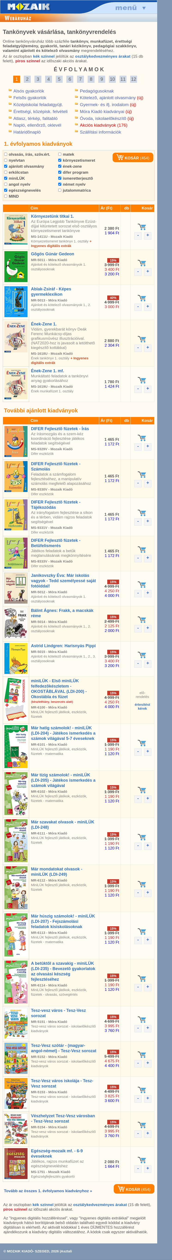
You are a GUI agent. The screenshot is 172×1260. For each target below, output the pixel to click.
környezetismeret (76, 160)
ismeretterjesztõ (75, 178)
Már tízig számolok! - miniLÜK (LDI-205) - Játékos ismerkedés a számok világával (63, 780)
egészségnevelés (22, 190)
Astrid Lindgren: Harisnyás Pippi (63, 645)
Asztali (66, 1251)
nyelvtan (14, 160)
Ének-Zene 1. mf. (47, 371)
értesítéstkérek (142, 706)
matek (66, 154)
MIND (11, 196)
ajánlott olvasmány (24, 166)
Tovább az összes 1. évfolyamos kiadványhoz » (48, 1191)
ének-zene (70, 166)
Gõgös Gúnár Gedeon (52, 254)
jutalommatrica (74, 190)
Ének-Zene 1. (44, 324)
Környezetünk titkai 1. (52, 216)
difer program (73, 172)
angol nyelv (17, 184)
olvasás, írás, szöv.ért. (27, 154)
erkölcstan (16, 172)
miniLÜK (14, 178)
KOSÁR (128, 158)
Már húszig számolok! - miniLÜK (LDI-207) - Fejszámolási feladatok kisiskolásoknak (63, 921)
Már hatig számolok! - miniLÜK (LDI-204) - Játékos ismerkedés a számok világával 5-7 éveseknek (63, 733)
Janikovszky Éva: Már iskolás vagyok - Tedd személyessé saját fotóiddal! (63, 580)
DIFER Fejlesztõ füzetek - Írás (60, 428)
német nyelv (72, 184)
